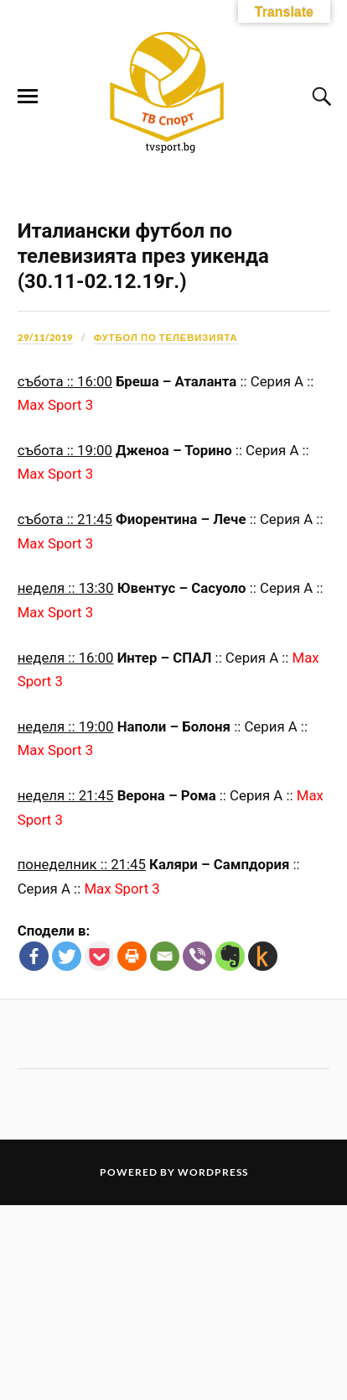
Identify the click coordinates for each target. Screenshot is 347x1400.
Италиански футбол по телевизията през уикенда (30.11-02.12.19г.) (143, 452)
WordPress (213, 1367)
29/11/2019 (45, 532)
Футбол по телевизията (166, 532)
